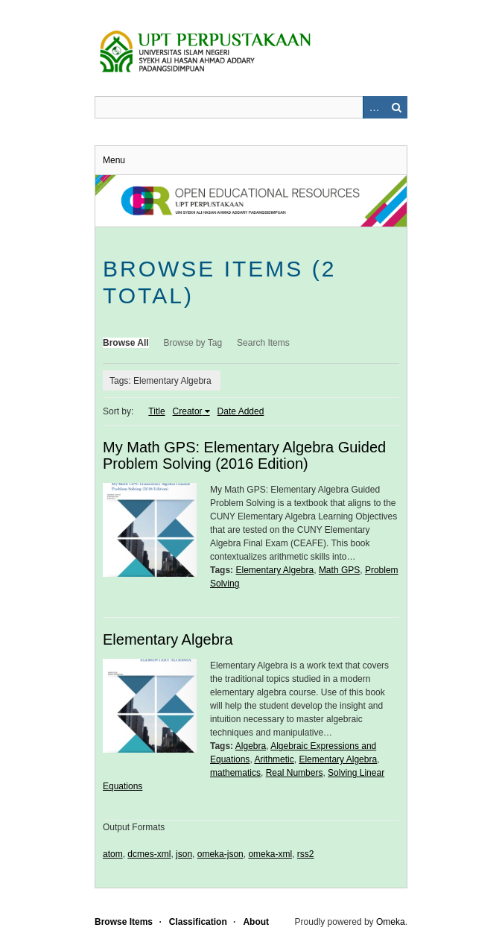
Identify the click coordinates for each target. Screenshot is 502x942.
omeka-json (220, 854)
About (256, 922)
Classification (198, 922)
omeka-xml (270, 854)
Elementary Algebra (274, 570)
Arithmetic (273, 759)
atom (113, 854)
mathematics (235, 773)
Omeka (390, 922)
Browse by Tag (193, 343)
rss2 (305, 854)
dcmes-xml (149, 854)
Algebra (250, 746)
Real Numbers (294, 773)
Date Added (240, 411)
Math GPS (339, 570)
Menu (114, 160)
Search (396, 107)
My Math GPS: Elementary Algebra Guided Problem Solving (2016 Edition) (244, 455)
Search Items (263, 343)
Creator (188, 411)
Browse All (126, 343)
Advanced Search (374, 107)
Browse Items (124, 922)
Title (156, 411)
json (184, 854)
